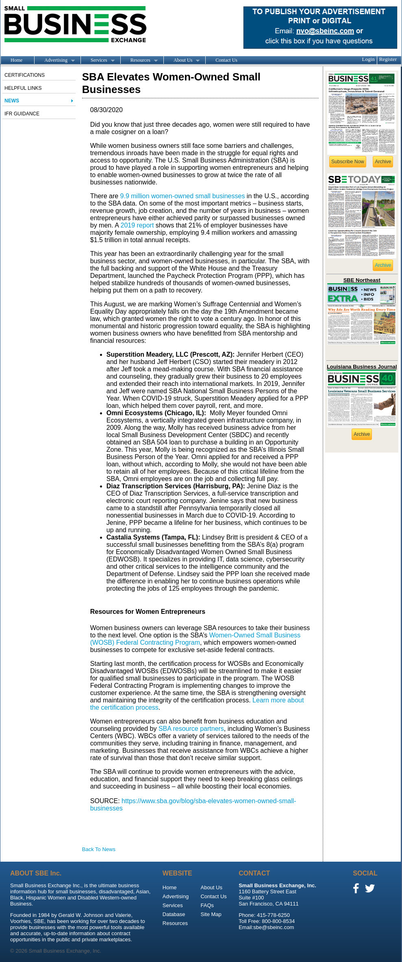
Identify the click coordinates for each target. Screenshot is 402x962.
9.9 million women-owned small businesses (182, 196)
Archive (383, 162)
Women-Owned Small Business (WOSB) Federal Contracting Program (195, 639)
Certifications (24, 75)
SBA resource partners (190, 728)
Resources (139, 60)
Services (97, 60)
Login (368, 59)
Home (16, 60)
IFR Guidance (21, 114)
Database (174, 914)
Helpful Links (23, 88)
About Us (181, 60)
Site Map (210, 914)
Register (388, 59)
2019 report (137, 225)
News (11, 101)
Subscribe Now (347, 162)
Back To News (98, 849)
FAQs (207, 905)
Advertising (54, 60)
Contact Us (226, 60)
